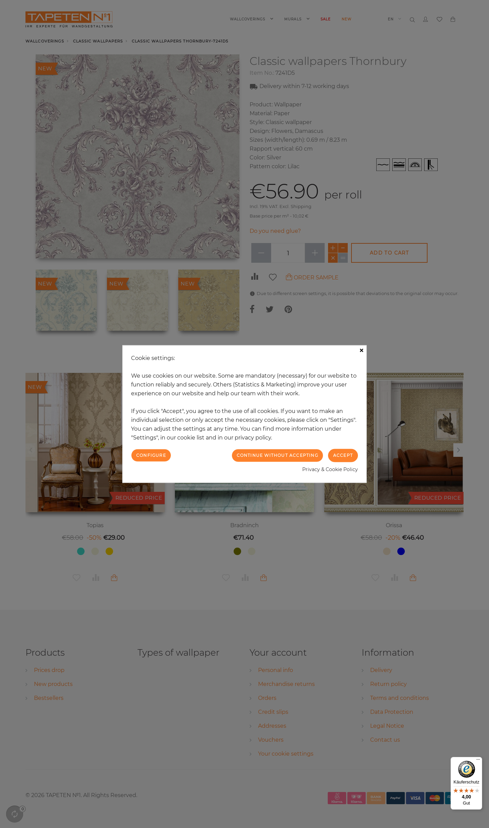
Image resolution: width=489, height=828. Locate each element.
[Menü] (478, 761)
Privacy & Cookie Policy (330, 469)
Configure (151, 455)
